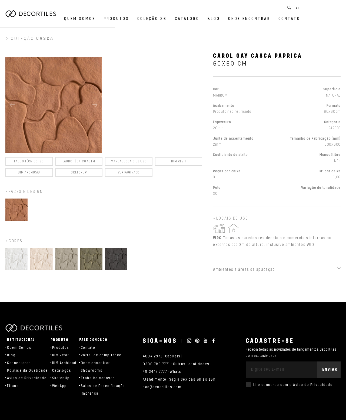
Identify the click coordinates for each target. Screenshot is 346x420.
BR (338, 6)
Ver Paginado (128, 174)
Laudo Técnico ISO (29, 163)
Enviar (329, 369)
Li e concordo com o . (293, 385)
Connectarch (19, 363)
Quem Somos (120, 17)
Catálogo (227, 17)
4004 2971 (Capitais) (162, 356)
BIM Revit (178, 163)
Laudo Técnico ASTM (78, 163)
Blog (254, 17)
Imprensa (90, 393)
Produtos (156, 17)
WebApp (59, 386)
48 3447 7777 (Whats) (163, 372)
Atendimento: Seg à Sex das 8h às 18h (179, 379)
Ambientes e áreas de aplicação (244, 271)
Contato (330, 17)
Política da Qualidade (27, 370)
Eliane (13, 386)
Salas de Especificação (103, 386)
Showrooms (92, 370)
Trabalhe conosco (98, 378)
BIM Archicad (29, 174)
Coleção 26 (192, 17)
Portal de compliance (101, 355)
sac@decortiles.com (162, 387)
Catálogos (61, 370)
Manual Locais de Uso (129, 163)
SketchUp (61, 378)
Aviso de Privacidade (26, 378)
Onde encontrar (289, 17)
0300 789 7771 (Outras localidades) (177, 364)
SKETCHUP (79, 174)
